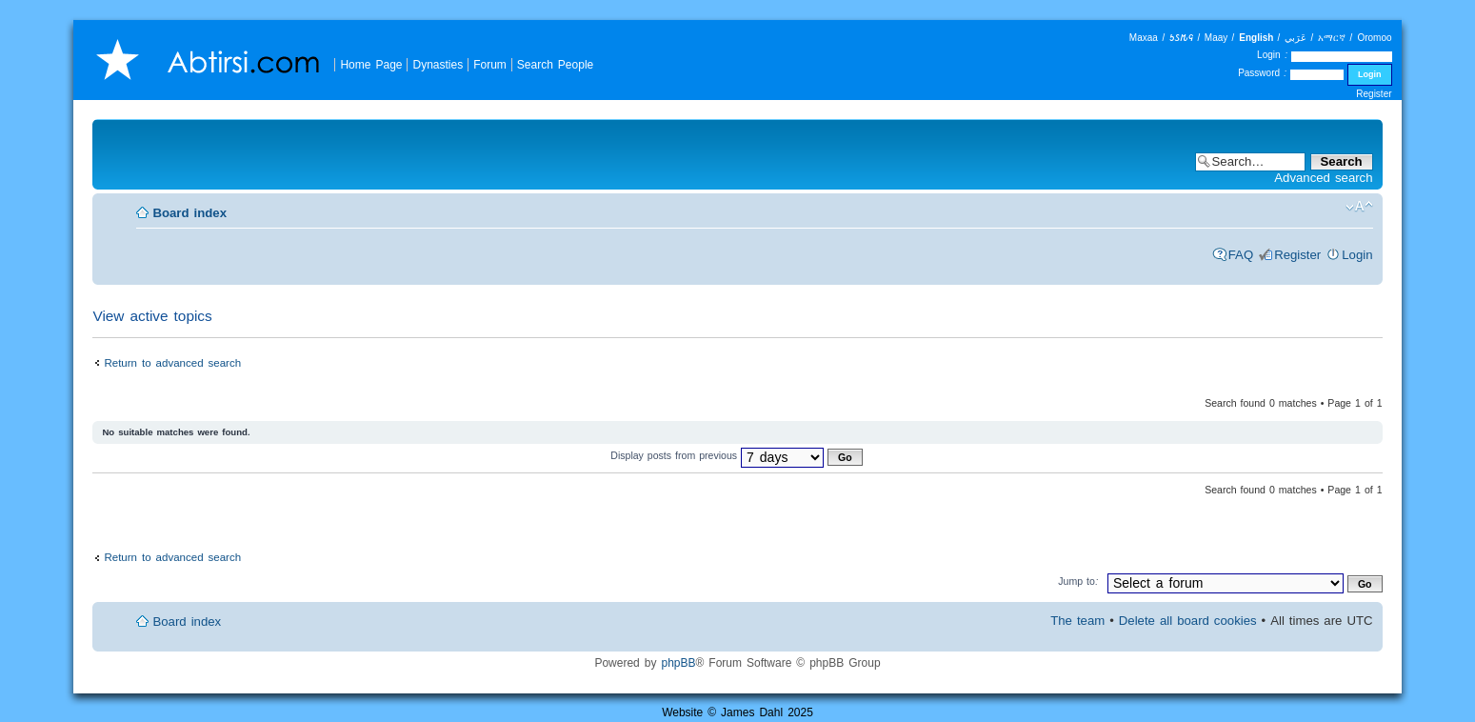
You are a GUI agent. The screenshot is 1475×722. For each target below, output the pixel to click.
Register (1373, 94)
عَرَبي (1295, 37)
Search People (555, 64)
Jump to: (1078, 581)
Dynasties (437, 64)
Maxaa (1143, 37)
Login (1357, 255)
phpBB (678, 662)
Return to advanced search (172, 362)
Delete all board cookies (1188, 620)
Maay (1216, 37)
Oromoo (1374, 37)
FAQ (1240, 255)
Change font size (1359, 206)
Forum (490, 64)
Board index (189, 213)
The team (1077, 620)
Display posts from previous (736, 455)
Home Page (371, 64)
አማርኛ (1331, 37)
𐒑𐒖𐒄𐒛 (1181, 37)
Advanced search (1323, 177)
